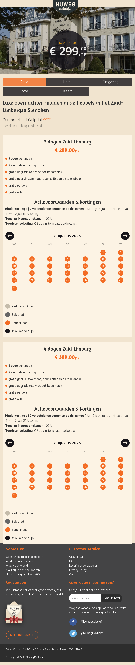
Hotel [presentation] (67, 85)
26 (49, 283)
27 (67, 283)
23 (120, 276)
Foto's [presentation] (24, 94)
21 (85, 276)
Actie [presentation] (24, 85)
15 (103, 269)
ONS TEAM (76, 560)
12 (49, 269)
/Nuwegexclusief (91, 625)
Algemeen (11, 652)
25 (32, 283)
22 (103, 276)
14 (85, 269)
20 (67, 276)
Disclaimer (49, 652)
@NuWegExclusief (92, 636)
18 (32, 276)
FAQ (71, 564)
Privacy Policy (78, 573)
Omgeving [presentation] (110, 85)
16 (120, 269)
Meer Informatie (22, 638)
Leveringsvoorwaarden (83, 569)
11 (32, 269)
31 (14, 291)
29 (103, 283)
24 (14, 283)
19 (49, 276)
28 (85, 283)
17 (14, 276)
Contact (74, 577)
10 (14, 269)
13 (67, 269)
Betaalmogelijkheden (71, 652)
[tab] (24, 85)
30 (120, 283)
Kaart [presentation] (67, 94)
